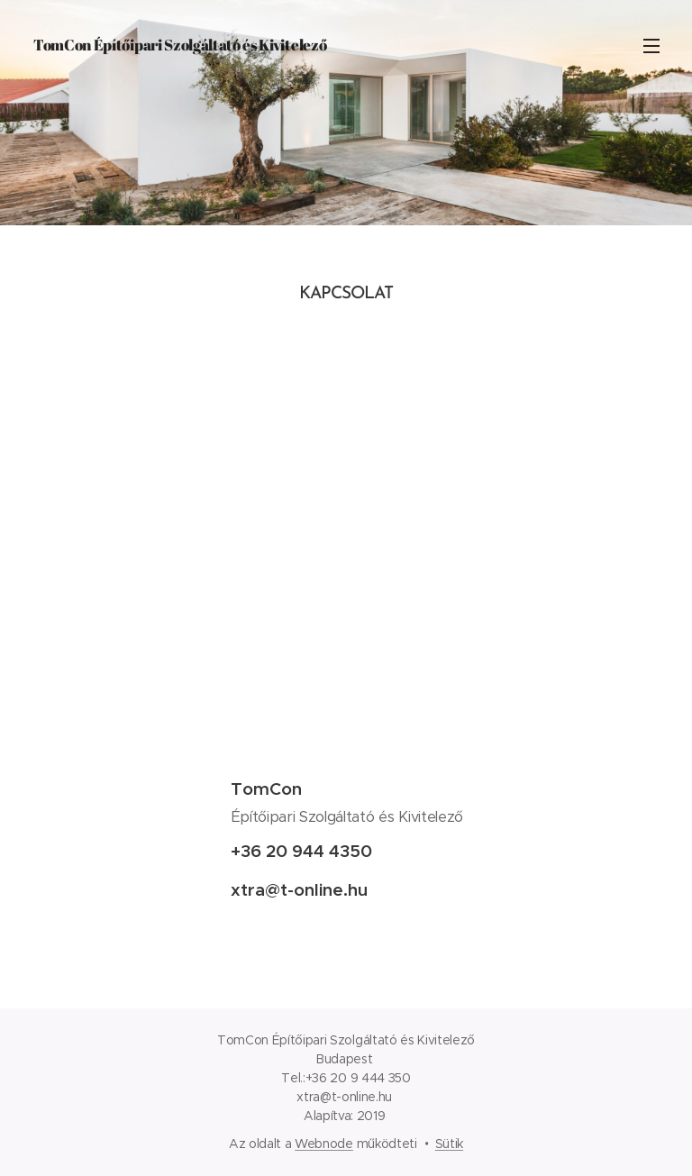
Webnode (324, 1143)
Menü (651, 46)
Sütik (449, 1143)
